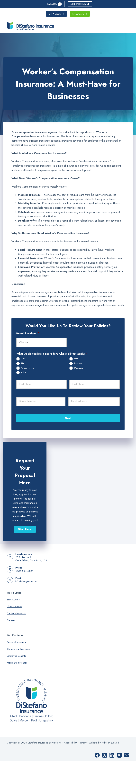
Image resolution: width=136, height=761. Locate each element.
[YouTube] (119, 754)
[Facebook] (97, 754)
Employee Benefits (16, 655)
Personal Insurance (17, 641)
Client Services (14, 606)
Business (78, 363)
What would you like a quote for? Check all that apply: (52, 354)
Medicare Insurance (17, 662)
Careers (11, 619)
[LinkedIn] (111, 754)
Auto (23, 358)
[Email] (126, 754)
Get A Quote (56, 13)
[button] (25, 528)
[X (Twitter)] (104, 754)
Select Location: (27, 333)
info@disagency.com (26, 581)
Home (77, 358)
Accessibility (70, 742)
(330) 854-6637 (24, 570)
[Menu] (127, 26)
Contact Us (54, 4)
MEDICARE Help (80, 4)
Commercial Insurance (18, 648)
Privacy (83, 742)
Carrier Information (16, 612)
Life (22, 363)
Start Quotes (13, 599)
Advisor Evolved (110, 742)
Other (23, 372)
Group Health (27, 367)
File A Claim (80, 13)
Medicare (78, 367)
